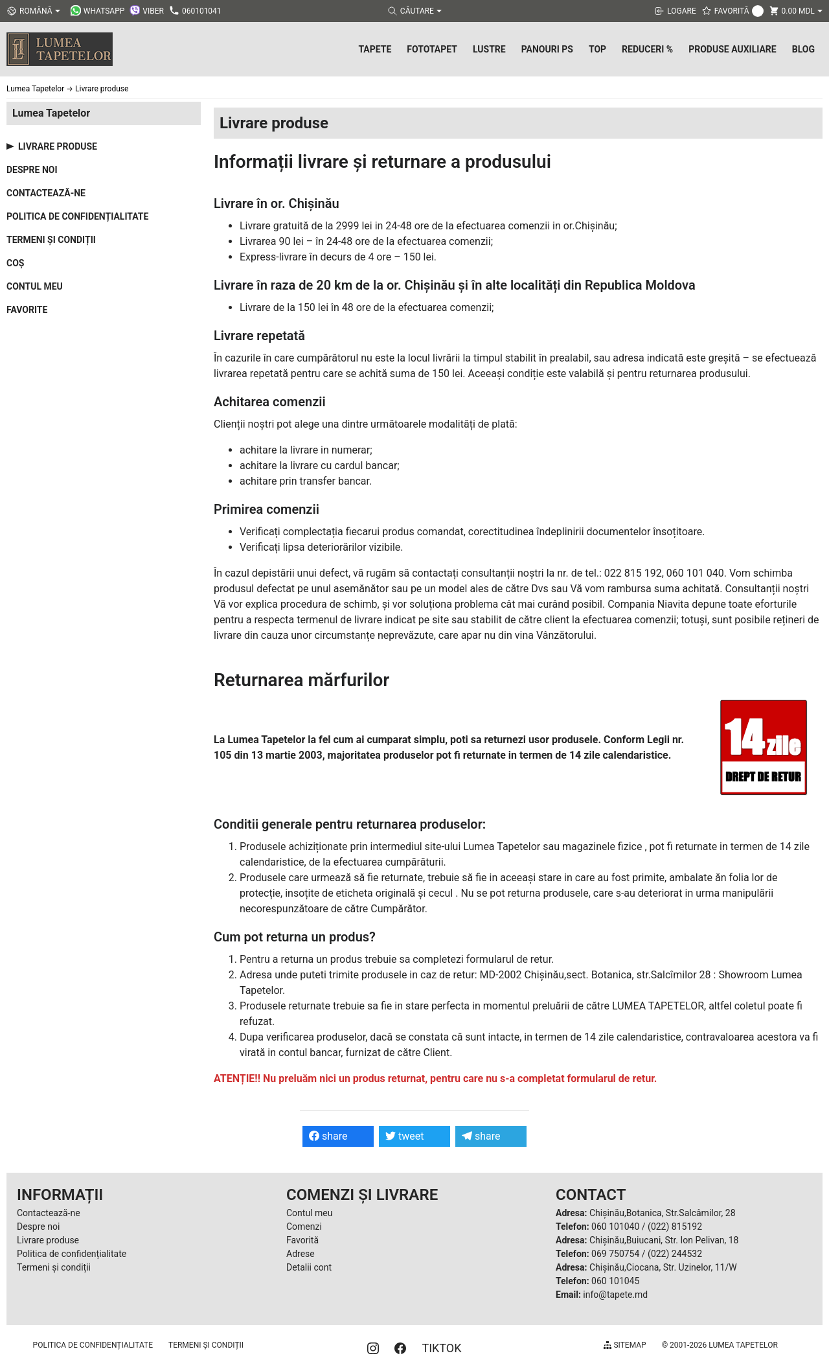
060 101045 (615, 1281)
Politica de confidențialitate (77, 216)
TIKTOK (441, 1348)
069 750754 (615, 1254)
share (328, 1136)
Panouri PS (547, 49)
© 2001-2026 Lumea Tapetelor (720, 1345)
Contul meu (34, 286)
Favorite (26, 310)
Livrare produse (57, 146)
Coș (15, 263)
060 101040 (615, 1226)
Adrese (300, 1254)
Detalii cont (309, 1267)
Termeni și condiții (51, 240)
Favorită (302, 1240)
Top (597, 49)
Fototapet (432, 49)
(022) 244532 (675, 1254)
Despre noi (32, 170)
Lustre (489, 49)
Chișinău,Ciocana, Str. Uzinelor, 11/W (663, 1267)
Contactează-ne (45, 193)
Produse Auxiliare (732, 49)
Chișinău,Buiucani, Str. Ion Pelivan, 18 (663, 1240)
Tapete (374, 49)
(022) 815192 (675, 1226)
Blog (803, 49)
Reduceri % (647, 49)
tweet (404, 1136)
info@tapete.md (615, 1294)
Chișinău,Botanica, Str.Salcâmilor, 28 (662, 1213)
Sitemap (625, 1345)
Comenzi (304, 1226)
